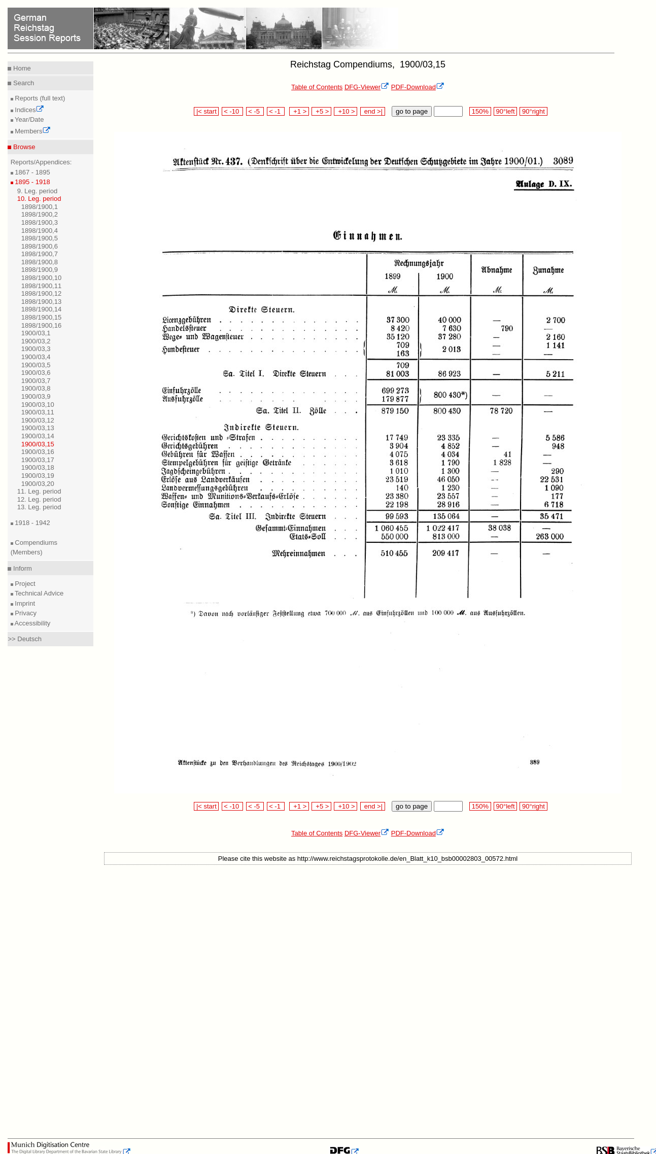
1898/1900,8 (39, 262)
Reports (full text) (39, 98)
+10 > (345, 111)
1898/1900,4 (39, 230)
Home (20, 68)
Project (24, 583)
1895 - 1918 (31, 182)
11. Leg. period (39, 491)
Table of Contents (316, 87)
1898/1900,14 (41, 309)
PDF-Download (417, 87)
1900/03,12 (37, 420)
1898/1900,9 (39, 269)
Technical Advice (38, 593)
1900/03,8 (36, 388)
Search (22, 83)
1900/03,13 (37, 428)
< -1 (276, 111)
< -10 (232, 111)
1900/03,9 (36, 396)
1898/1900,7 (39, 254)
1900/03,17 (37, 460)
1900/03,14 (37, 436)
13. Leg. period (39, 507)
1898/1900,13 (41, 301)
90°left (505, 111)
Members (32, 131)
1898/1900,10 (41, 278)
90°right (533, 111)
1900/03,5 (36, 365)
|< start (206, 111)
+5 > (321, 111)
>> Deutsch (25, 639)
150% (480, 111)
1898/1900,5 (39, 238)
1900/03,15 (37, 444)
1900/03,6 (36, 372)
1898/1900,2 (39, 214)
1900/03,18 (37, 467)
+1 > (299, 111)
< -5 (255, 111)
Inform (21, 568)
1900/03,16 (37, 452)
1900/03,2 (36, 341)
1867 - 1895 (31, 172)
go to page (412, 111)
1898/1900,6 (39, 246)
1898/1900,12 (41, 293)
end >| (373, 111)
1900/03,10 (37, 404)
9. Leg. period (37, 191)
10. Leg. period (39, 198)
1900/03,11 (37, 412)
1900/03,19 (37, 475)
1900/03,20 (37, 483)
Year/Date (28, 119)
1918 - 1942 (31, 523)
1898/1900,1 (39, 207)
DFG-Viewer (366, 87)
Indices (29, 110)
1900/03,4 (36, 357)
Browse (23, 147)
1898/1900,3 (39, 222)
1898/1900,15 (41, 317)
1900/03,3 (36, 349)
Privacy (25, 613)
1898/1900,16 (41, 325)
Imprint (24, 603)
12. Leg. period (39, 499)
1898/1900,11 (41, 286)
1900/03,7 (36, 380)
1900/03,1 (36, 333)
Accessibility (32, 623)
